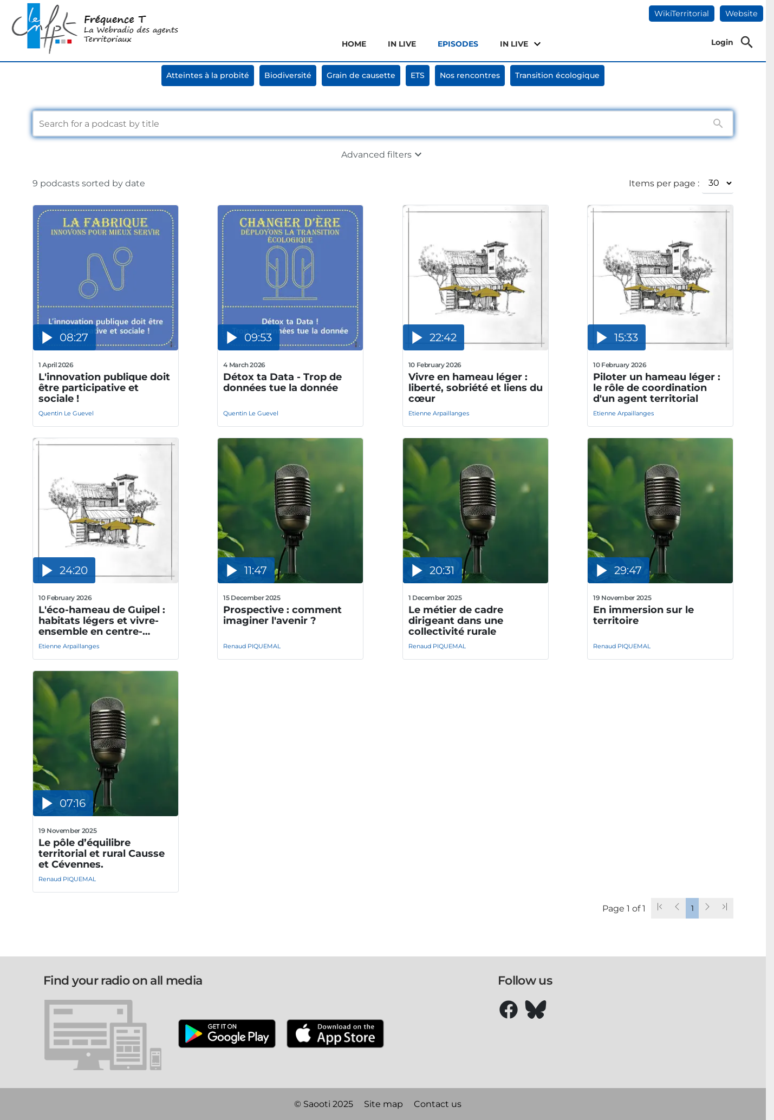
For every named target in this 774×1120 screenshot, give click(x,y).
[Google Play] (227, 1034)
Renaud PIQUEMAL (252, 646)
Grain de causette (361, 75)
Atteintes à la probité (207, 75)
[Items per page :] (717, 183)
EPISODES (458, 44)
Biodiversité (287, 75)
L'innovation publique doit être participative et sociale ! (104, 388)
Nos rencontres (470, 75)
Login (722, 42)
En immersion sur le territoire (643, 615)
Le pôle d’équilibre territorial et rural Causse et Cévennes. (101, 853)
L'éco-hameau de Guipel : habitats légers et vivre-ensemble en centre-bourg (101, 620)
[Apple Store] (335, 1034)
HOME (354, 44)
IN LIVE (402, 44)
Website (741, 13)
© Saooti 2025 (323, 1104)
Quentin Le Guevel (66, 413)
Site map (383, 1104)
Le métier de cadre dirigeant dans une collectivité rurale (455, 620)
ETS (418, 75)
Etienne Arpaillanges (438, 413)
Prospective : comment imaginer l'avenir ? (282, 615)
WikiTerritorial (681, 13)
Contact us (437, 1104)
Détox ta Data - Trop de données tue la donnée (282, 383)
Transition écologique (557, 75)
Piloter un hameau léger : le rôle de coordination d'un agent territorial (656, 388)
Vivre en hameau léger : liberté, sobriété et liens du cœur (475, 388)
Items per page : (664, 183)
